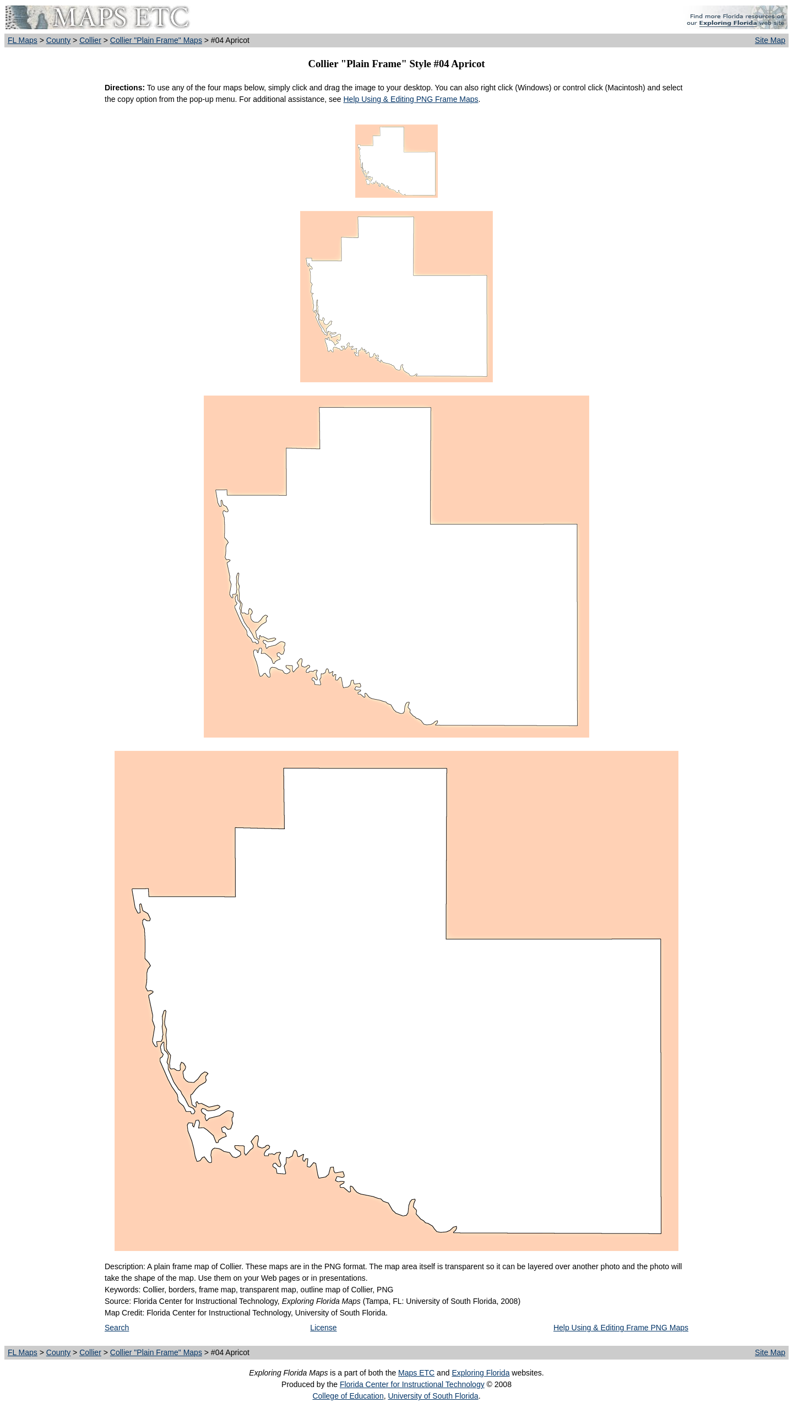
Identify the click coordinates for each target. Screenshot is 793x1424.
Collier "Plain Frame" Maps (156, 40)
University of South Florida (433, 1395)
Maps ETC (416, 1372)
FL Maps (22, 40)
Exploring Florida (480, 1372)
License (323, 1327)
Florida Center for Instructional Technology (412, 1384)
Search (117, 1327)
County (58, 40)
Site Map (770, 40)
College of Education (347, 1395)
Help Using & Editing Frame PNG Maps (620, 1327)
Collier (90, 40)
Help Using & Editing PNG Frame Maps (410, 99)
